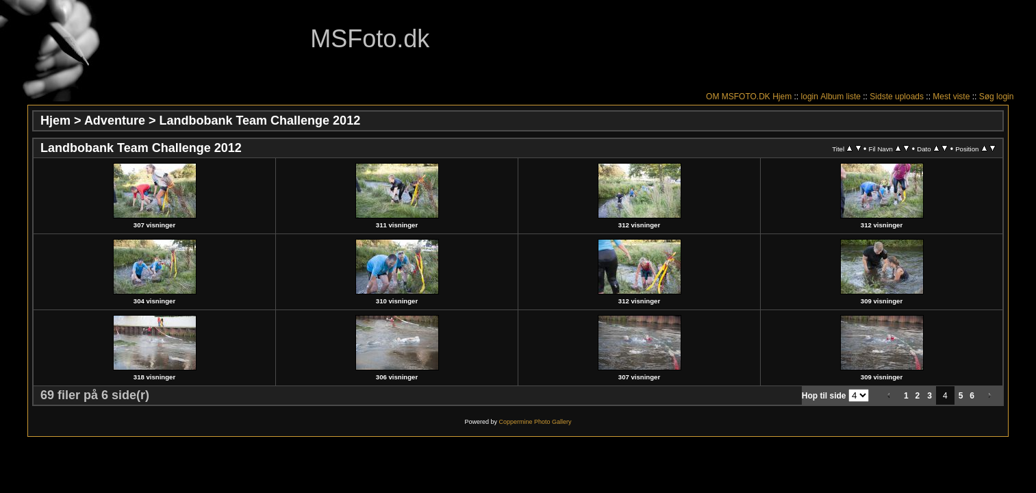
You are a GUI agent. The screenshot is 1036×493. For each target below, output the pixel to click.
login (809, 96)
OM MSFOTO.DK (738, 96)
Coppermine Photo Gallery (534, 421)
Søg (986, 96)
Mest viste (951, 96)
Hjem (782, 96)
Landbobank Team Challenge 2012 (259, 120)
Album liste (840, 96)
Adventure (114, 120)
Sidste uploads (897, 96)
